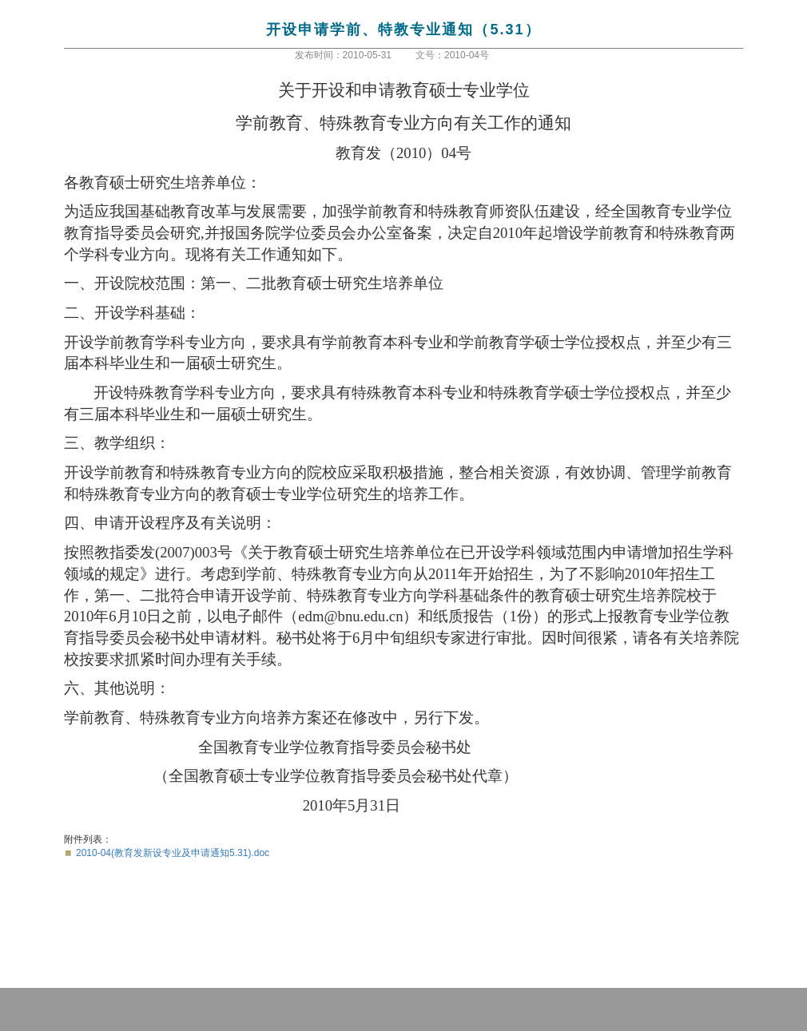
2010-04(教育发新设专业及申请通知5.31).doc (172, 853)
